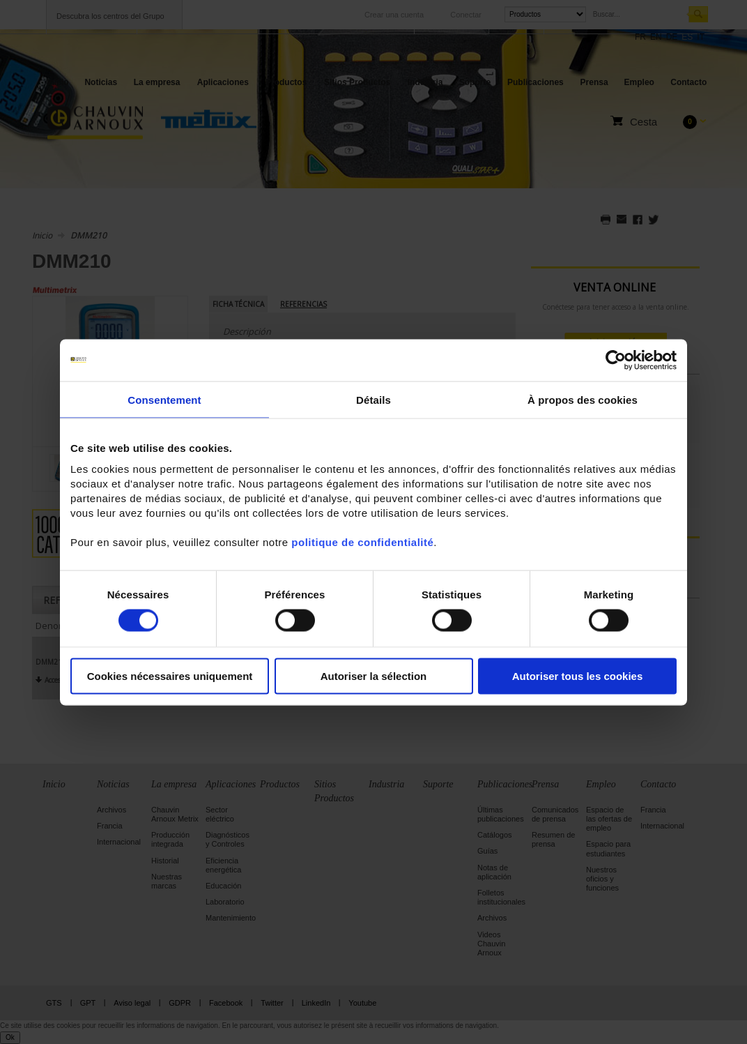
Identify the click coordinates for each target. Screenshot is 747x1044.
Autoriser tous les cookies (577, 676)
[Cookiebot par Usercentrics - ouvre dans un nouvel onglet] (616, 359)
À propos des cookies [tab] (582, 399)
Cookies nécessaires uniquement (170, 676)
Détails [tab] (373, 399)
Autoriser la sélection (374, 676)
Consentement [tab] (164, 399)
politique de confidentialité (362, 542)
